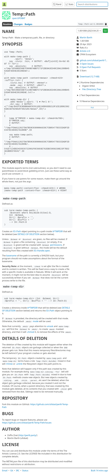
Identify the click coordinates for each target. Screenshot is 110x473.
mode (36, 321)
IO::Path (17, 231)
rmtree (9, 363)
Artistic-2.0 (85, 51)
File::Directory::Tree (91, 89)
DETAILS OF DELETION (28, 234)
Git (11, 470)
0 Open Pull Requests (90, 67)
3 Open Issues (87, 63)
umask (50, 326)
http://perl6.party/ (28, 435)
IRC (17, 470)
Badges (28, 24)
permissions (56, 244)
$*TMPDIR (58, 231)
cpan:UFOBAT (18, 18)
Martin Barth (86, 37)
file (92, 107)
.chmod (30, 332)
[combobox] (92, 4)
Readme (7, 24)
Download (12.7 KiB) (89, 76)
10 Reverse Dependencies (91, 101)
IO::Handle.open (42, 250)
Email (4, 470)
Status (25, 470)
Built (99, 470)
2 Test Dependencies (89, 95)
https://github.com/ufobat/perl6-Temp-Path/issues (26, 422)
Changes (18, 24)
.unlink (19, 363)
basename (11, 255)
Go (105, 30)
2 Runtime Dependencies (91, 82)
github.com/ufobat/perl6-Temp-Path (94, 60)
